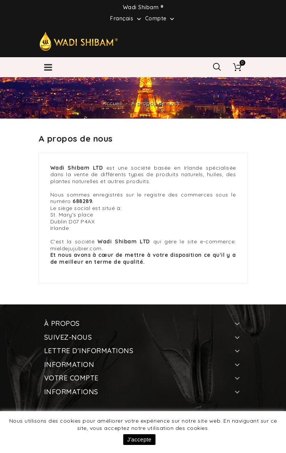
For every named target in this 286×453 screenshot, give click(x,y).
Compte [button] (160, 19)
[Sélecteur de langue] (126, 18)
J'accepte (139, 439)
